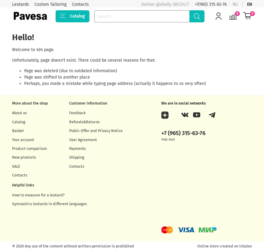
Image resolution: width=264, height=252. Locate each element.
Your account (23, 139)
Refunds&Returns (84, 122)
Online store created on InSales (224, 246)
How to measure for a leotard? (38, 195)
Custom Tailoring (50, 4)
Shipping (76, 157)
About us (19, 113)
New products (24, 157)
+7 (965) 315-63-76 (183, 133)
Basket (18, 130)
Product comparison (29, 148)
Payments (77, 148)
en (249, 4)
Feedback (77, 113)
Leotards (20, 4)
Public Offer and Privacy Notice (96, 130)
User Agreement (83, 139)
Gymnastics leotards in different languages (49, 204)
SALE (16, 166)
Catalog (72, 16)
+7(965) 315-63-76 (211, 4)
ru (235, 4)
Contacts (80, 4)
